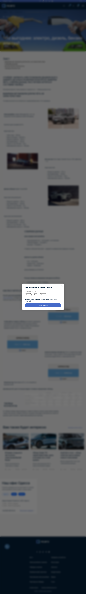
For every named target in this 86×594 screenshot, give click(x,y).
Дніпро (43, 295)
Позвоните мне (43, 305)
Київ (35, 295)
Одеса (28, 295)
